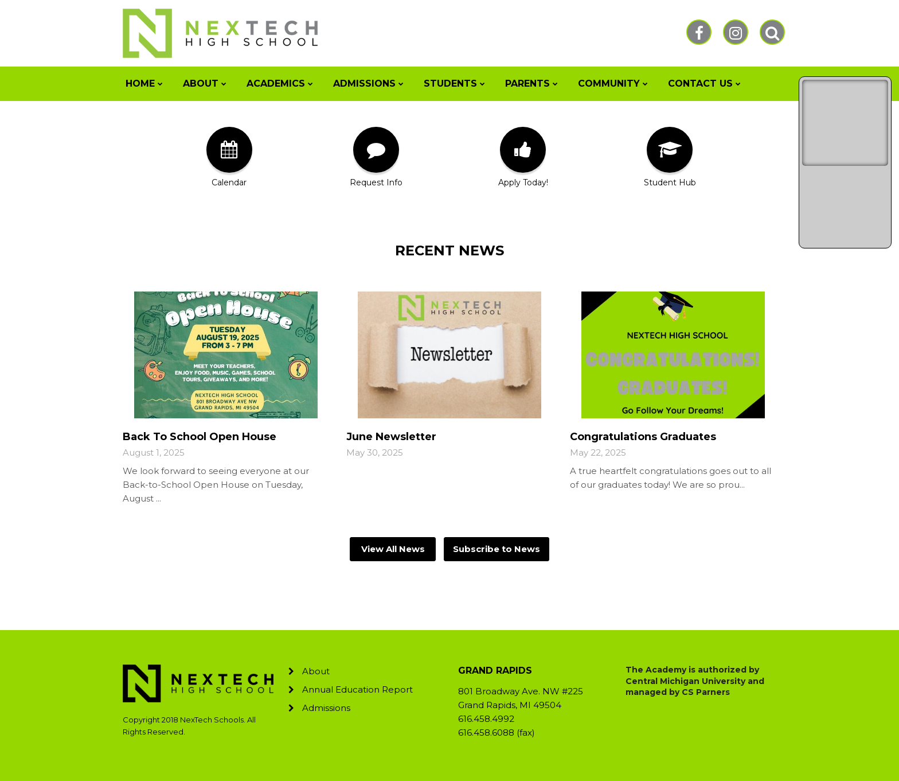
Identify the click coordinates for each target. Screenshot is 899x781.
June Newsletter (391, 436)
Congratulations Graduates (643, 436)
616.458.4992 (486, 718)
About (316, 671)
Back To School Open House (199, 436)
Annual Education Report (357, 689)
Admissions (326, 707)
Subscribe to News (496, 548)
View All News (393, 548)
